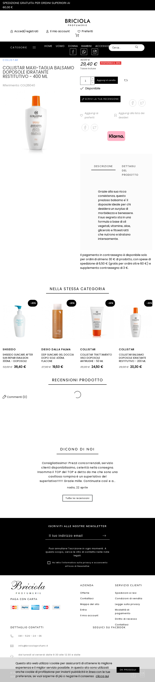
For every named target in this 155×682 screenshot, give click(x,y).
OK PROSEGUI (128, 669)
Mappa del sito (89, 604)
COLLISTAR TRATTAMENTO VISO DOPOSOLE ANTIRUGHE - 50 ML (96, 358)
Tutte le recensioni (77, 498)
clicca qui (102, 676)
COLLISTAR (10, 60)
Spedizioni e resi (125, 593)
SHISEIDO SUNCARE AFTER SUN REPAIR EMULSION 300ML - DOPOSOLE (18, 358)
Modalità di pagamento (122, 611)
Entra (83, 609)
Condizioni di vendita (128, 598)
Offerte (84, 593)
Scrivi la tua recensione (100, 99)
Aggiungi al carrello (106, 80)
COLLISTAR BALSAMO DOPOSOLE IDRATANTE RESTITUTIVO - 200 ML (132, 358)
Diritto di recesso (126, 619)
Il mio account (89, 615)
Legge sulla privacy (127, 604)
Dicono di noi (77, 449)
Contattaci (87, 598)
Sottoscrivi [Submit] (104, 535)
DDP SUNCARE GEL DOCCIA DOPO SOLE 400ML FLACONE (57, 358)
